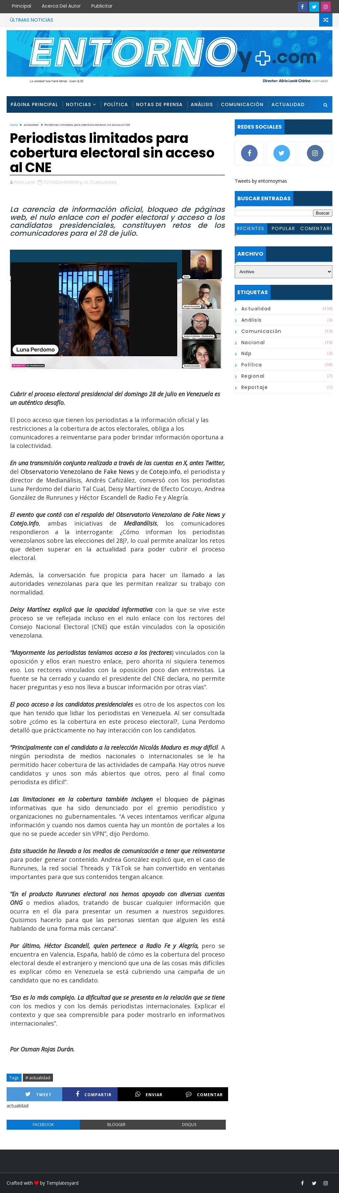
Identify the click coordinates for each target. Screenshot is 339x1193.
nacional (253, 342)
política (251, 364)
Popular (283, 228)
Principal (21, 6)
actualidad (256, 308)
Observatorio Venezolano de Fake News (76, 471)
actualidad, (106, 182)
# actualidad (37, 1078)
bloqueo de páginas (193, 799)
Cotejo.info (164, 471)
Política (116, 104)
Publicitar (102, 6)
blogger (116, 1124)
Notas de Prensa (159, 104)
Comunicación (242, 104)
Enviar (149, 1094)
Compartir (94, 1094)
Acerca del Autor (61, 6)
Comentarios (315, 229)
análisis (251, 320)
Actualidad (288, 104)
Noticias (78, 104)
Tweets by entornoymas (261, 181)
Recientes (251, 228)
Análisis (202, 104)
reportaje (254, 387)
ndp (246, 353)
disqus (189, 1124)
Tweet (38, 1094)
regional (253, 376)
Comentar (204, 1094)
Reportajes (27, 121)
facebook (43, 1124)
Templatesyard (62, 1183)
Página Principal (34, 104)
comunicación (261, 331)
